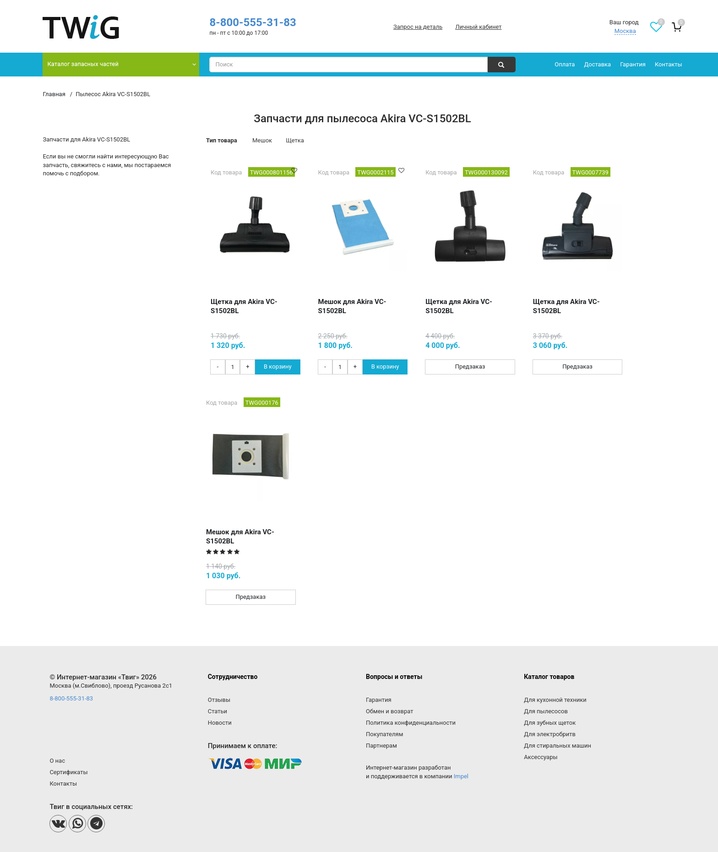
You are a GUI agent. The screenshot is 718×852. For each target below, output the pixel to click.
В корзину (278, 366)
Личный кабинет (478, 26)
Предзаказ (470, 366)
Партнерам (381, 745)
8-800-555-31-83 (252, 22)
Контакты (668, 64)
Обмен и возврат (389, 711)
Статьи (217, 711)
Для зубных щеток (550, 722)
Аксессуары (540, 757)
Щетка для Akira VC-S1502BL (244, 306)
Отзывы (219, 699)
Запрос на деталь (417, 26)
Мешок (262, 140)
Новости (220, 722)
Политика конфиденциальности (411, 722)
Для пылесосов (546, 711)
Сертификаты (68, 772)
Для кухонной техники (555, 699)
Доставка (597, 64)
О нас (57, 760)
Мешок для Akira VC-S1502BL (352, 306)
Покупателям (384, 734)
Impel (461, 776)
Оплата (565, 64)
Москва (625, 30)
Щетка (295, 140)
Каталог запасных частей (83, 63)
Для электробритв (550, 734)
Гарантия (633, 64)
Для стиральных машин (557, 745)
